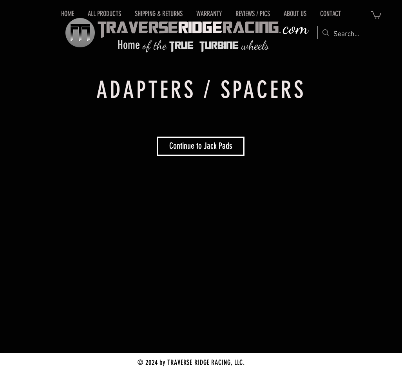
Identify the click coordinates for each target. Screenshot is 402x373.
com (295, 27)
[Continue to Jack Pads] (200, 146)
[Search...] (359, 34)
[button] (376, 14)
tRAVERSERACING (188, 29)
